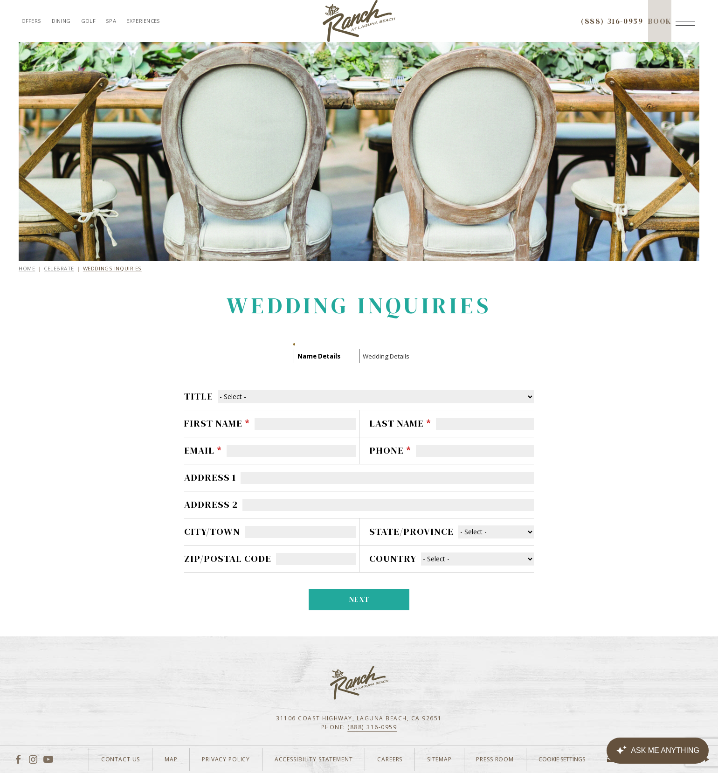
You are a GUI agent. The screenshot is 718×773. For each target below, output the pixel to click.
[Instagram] (33, 759)
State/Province (411, 531)
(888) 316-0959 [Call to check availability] (612, 21)
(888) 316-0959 (372, 727)
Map (149, 759)
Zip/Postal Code (227, 558)
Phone (390, 450)
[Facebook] (18, 759)
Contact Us (95, 759)
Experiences (143, 20)
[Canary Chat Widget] (657, 751)
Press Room (490, 759)
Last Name (400, 423)
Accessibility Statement (298, 759)
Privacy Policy (207, 759)
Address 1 (210, 477)
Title (198, 396)
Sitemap (431, 759)
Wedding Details (386, 356)
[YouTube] (48, 759)
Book (659, 29)
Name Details (318, 356)
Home (27, 268)
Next (359, 599)
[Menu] (685, 21)
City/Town (212, 531)
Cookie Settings (560, 759)
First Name (217, 423)
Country (392, 558)
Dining (61, 20)
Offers (31, 20)
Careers (378, 759)
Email (203, 450)
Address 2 (211, 504)
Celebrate (59, 268)
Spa (111, 20)
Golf (88, 20)
